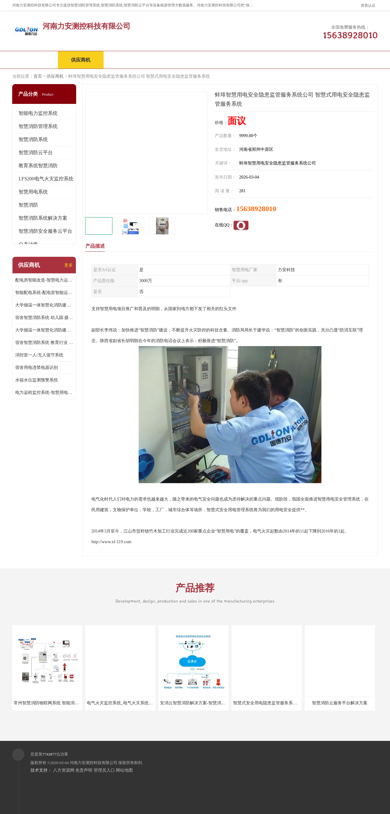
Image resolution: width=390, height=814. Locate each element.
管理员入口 (104, 770)
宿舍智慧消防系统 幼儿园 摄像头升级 (44, 317)
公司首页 (35, 59)
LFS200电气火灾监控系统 (46, 178)
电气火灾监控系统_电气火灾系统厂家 (122, 703)
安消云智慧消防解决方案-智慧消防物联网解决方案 (207, 703)
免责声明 (83, 770)
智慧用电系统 (33, 191)
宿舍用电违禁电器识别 (36, 367)
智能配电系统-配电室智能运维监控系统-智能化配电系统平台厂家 (44, 292)
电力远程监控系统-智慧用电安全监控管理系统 (44, 392)
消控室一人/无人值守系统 (39, 355)
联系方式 (309, 59)
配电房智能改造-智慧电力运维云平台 (44, 280)
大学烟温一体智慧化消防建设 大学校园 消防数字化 (44, 305)
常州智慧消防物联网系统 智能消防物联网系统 (57, 703)
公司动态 (218, 59)
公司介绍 (172, 59)
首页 (38, 76)
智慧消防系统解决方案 (43, 218)
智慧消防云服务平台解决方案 (339, 703)
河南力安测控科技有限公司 (93, 762)
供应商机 (80, 59)
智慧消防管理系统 (38, 126)
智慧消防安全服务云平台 (45, 231)
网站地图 (124, 770)
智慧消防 (28, 204)
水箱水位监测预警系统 (36, 380)
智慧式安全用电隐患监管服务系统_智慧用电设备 (279, 703)
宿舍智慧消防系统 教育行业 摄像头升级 (44, 342)
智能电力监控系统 (38, 113)
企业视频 (126, 59)
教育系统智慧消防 (38, 165)
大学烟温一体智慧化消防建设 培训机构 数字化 (44, 330)
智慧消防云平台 (36, 152)
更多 (68, 265)
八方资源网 (63, 770)
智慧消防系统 (33, 139)
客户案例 (263, 59)
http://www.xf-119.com (111, 542)
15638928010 (256, 209)
